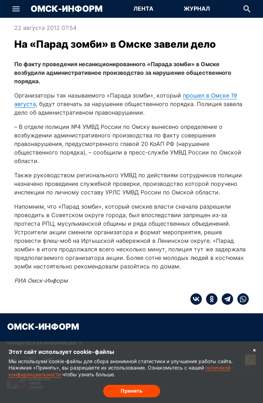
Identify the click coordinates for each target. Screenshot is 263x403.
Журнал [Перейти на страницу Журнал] (197, 8)
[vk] (196, 299)
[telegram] (225, 299)
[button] (16, 9)
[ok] (209, 299)
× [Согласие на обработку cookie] (254, 350)
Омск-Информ (66, 9)
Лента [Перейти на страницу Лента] (143, 8)
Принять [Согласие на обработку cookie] (131, 391)
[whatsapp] (241, 299)
